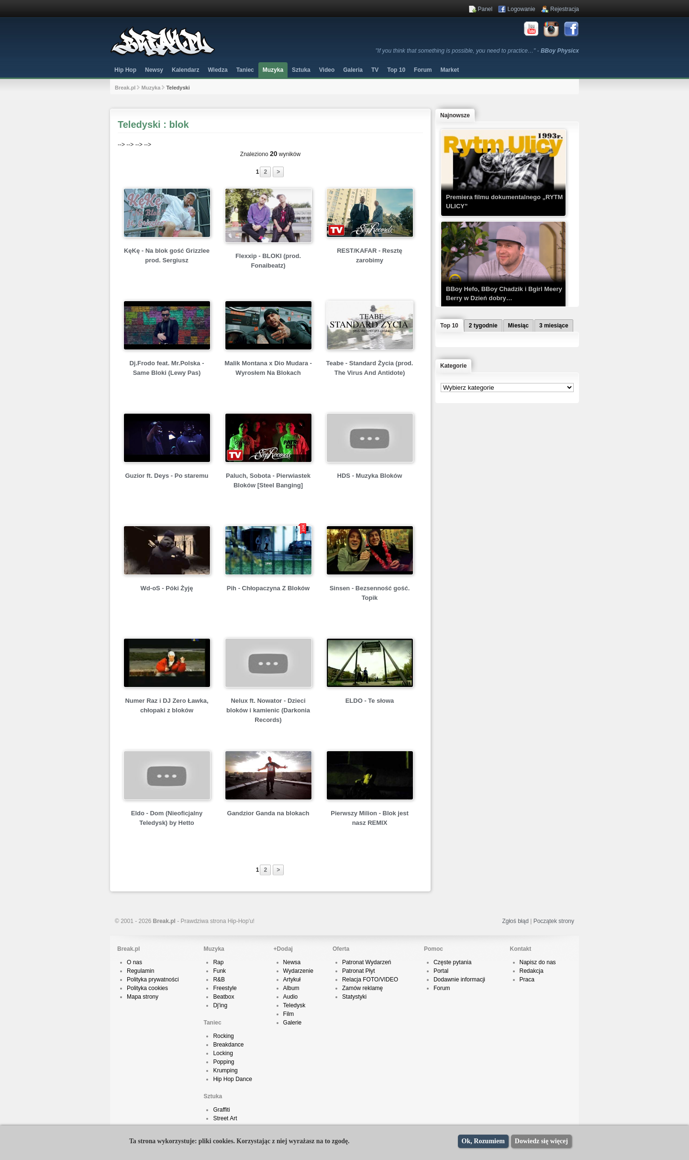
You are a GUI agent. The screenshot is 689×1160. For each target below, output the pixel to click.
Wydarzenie (298, 971)
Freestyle (224, 988)
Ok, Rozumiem (483, 1141)
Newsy (154, 70)
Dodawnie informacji (459, 979)
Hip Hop (125, 70)
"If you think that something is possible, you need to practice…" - (477, 50)
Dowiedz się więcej (541, 1141)
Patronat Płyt (358, 971)
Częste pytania (452, 962)
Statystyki (354, 996)
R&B (219, 979)
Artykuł (292, 979)
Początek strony (553, 921)
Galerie (292, 1022)
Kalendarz (185, 70)
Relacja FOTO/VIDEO (370, 979)
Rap (218, 962)
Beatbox (223, 996)
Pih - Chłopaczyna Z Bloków (268, 588)
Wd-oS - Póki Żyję (167, 588)
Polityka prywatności (153, 979)
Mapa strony (142, 996)
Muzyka (273, 70)
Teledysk (294, 1005)
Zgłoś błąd (515, 921)
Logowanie (521, 9)
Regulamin (140, 971)
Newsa (292, 962)
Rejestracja (564, 9)
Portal (440, 971)
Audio (290, 996)
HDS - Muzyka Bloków (369, 475)
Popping (223, 1062)
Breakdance (228, 1044)
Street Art (225, 1118)
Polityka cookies (147, 988)
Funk (219, 971)
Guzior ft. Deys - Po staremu (166, 475)
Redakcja (532, 971)
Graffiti (221, 1109)
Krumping (225, 1070)
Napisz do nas (538, 962)
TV (374, 70)
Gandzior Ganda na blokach (268, 813)
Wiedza (217, 70)
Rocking (223, 1036)
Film (288, 1014)
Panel (485, 9)
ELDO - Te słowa (369, 700)
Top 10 (396, 70)
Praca (527, 979)
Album (291, 988)
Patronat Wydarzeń (366, 962)
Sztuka (301, 70)
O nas (134, 962)
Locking (223, 1053)
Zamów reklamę (362, 988)
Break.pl (125, 87)
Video (326, 70)
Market (449, 70)
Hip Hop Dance (232, 1079)
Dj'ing (220, 1005)
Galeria (353, 70)
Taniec (245, 70)
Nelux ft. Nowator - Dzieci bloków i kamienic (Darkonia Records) (268, 710)
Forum (441, 988)
